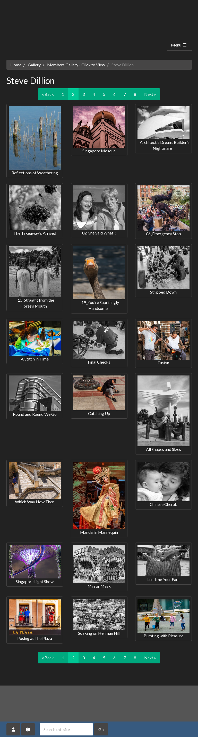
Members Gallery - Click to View (76, 64)
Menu (179, 44)
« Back (48, 94)
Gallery (34, 64)
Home (15, 64)
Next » (150, 94)
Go (101, 729)
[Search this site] (66, 729)
